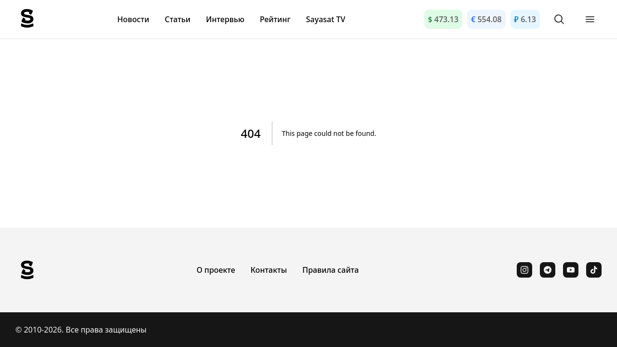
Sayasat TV (326, 19)
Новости (133, 19)
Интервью (225, 19)
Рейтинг (275, 19)
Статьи (178, 19)
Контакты (269, 270)
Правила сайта (330, 270)
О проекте (216, 270)
